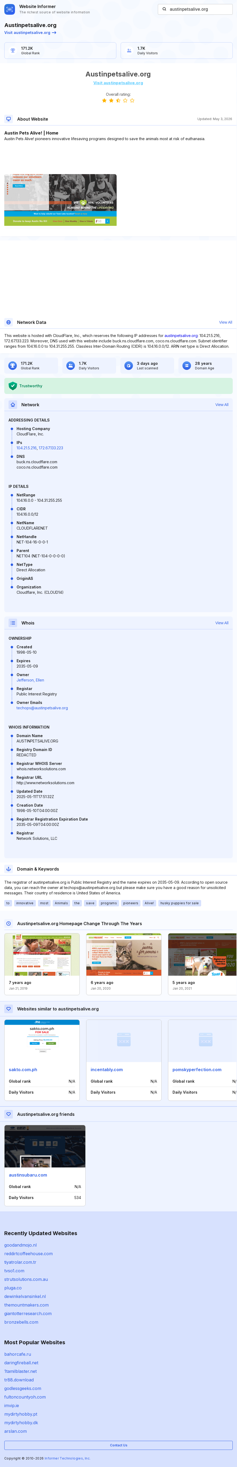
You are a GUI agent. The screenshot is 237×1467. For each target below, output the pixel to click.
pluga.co (13, 1287)
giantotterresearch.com (28, 1313)
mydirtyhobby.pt (20, 1414)
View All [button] (225, 322)
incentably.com (107, 1069)
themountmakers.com (26, 1305)
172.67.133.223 (51, 448)
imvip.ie (11, 1405)
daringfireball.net (21, 1362)
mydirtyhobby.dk (21, 1422)
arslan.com (15, 1431)
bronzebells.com (21, 1322)
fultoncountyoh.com (25, 1397)
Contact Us (118, 1445)
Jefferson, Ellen (30, 680)
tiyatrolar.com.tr (20, 1262)
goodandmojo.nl (20, 1245)
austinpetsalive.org (181, 335)
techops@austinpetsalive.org (42, 708)
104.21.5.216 (27, 448)
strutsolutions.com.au (26, 1279)
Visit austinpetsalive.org (30, 32)
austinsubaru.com (28, 1175)
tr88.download (19, 1379)
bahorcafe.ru (17, 1354)
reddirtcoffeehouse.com (28, 1253)
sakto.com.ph (23, 1069)
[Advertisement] (118, 157)
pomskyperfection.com (197, 1069)
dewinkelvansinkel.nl (25, 1296)
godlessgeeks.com (22, 1388)
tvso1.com (14, 1270)
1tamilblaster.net (20, 1371)
